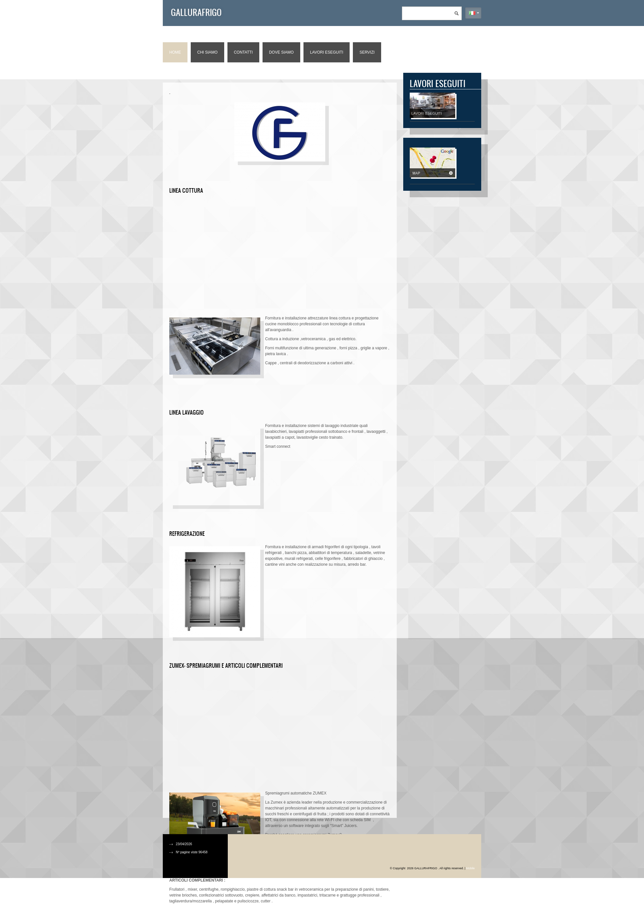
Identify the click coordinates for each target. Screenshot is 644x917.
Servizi (366, 52)
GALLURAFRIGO (196, 12)
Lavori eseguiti (326, 52)
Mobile (470, 868)
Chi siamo (207, 52)
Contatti (243, 52)
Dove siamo (281, 52)
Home (175, 52)
